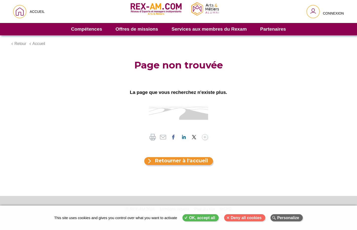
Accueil (38, 44)
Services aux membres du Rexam (209, 29)
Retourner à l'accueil (181, 161)
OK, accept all (202, 218)
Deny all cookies (246, 218)
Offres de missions (137, 29)
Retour (20, 44)
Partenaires (273, 29)
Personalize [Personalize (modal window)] (288, 218)
